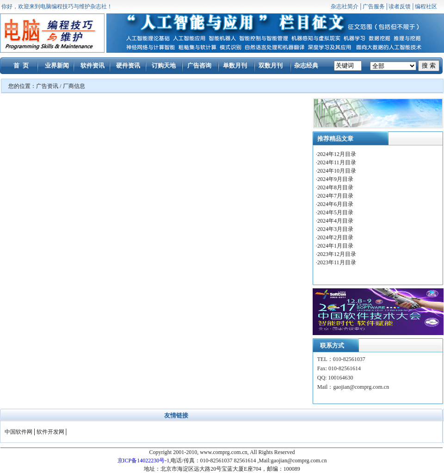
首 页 (21, 65)
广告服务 (374, 6)
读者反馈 (399, 6)
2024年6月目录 (336, 204)
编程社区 (426, 6)
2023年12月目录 (336, 254)
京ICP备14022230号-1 (143, 460)
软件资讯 (92, 65)
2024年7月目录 (336, 196)
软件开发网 (50, 432)
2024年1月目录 (335, 246)
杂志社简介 (344, 6)
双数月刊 (271, 65)
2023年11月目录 (336, 262)
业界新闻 (57, 65)
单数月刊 (235, 65)
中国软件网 (18, 432)
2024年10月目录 (337, 171)
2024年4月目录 (336, 221)
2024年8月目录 (336, 187)
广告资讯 (47, 86)
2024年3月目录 (336, 229)
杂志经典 (306, 65)
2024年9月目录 (336, 179)
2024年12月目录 (337, 154)
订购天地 (164, 65)
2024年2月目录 (336, 237)
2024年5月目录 (336, 212)
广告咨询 (199, 65)
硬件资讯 (128, 65)
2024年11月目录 (337, 162)
